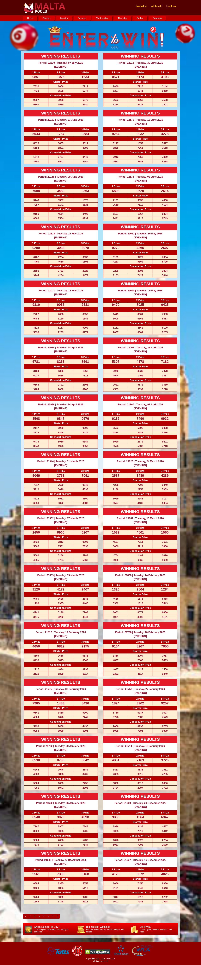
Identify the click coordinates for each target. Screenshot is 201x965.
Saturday (157, 18)
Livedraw (171, 5)
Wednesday (102, 18)
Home (30, 18)
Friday (140, 18)
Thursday (122, 18)
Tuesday (82, 18)
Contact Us (141, 5)
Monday (64, 18)
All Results (156, 5)
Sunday (47, 18)
